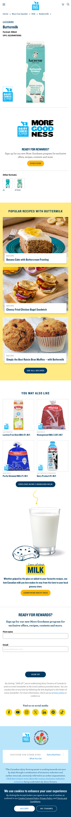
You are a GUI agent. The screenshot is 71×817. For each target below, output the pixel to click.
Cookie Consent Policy (28, 798)
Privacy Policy (46, 798)
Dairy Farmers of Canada (35, 6)
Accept (24, 808)
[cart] (63, 4)
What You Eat (36, 758)
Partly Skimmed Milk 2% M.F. (15, 476)
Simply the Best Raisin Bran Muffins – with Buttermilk (35, 359)
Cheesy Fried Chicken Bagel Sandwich (26, 309)
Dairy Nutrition (54, 754)
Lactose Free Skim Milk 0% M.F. (17, 435)
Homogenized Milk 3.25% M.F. (50, 435)
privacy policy (58, 692)
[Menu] (4, 4)
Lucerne (8, 22)
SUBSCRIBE (35, 163)
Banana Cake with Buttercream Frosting (27, 259)
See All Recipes (35, 370)
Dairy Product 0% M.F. (46, 476)
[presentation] (35, 662)
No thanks (46, 808)
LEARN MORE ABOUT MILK (35, 593)
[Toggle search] (68, 4)
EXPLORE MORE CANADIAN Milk (36, 484)
